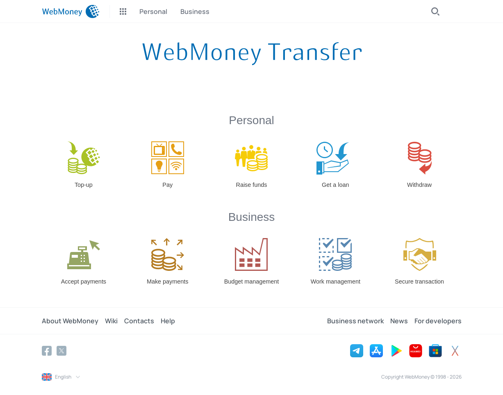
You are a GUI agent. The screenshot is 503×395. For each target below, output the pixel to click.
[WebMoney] (71, 11)
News (399, 320)
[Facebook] (47, 351)
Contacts (139, 320)
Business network (355, 320)
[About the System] (251, 53)
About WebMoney (70, 320)
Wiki (111, 320)
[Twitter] (61, 351)
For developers (438, 320)
